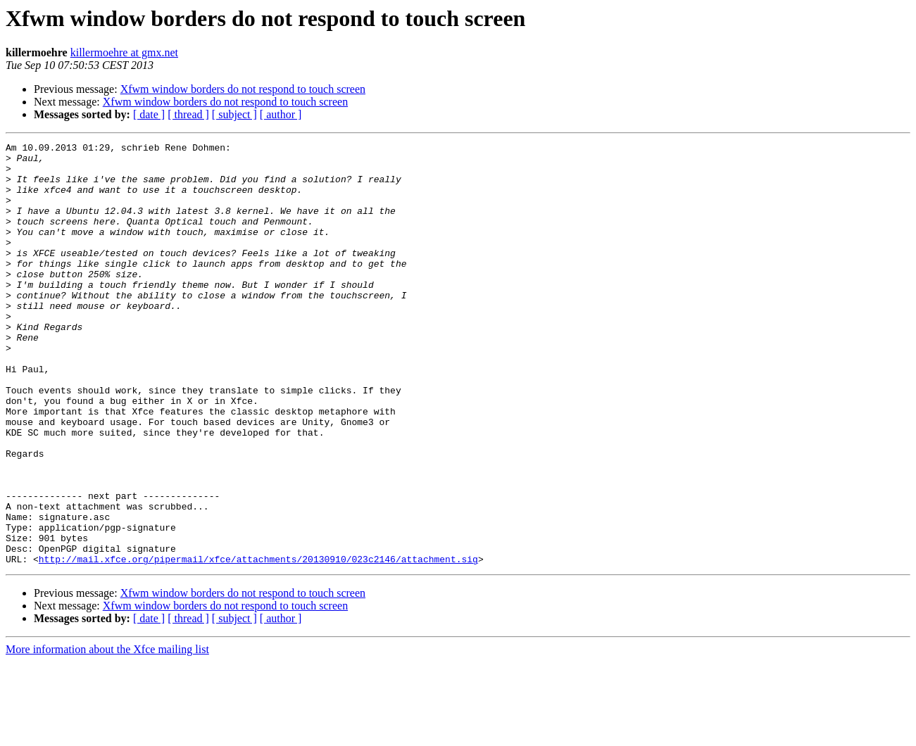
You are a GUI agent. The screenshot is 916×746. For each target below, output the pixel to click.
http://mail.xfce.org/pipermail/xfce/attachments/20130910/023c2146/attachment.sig (258, 643)
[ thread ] (188, 114)
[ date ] (149, 114)
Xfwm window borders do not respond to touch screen (242, 89)
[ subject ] (234, 114)
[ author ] (281, 114)
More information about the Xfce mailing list (107, 734)
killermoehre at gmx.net (124, 52)
